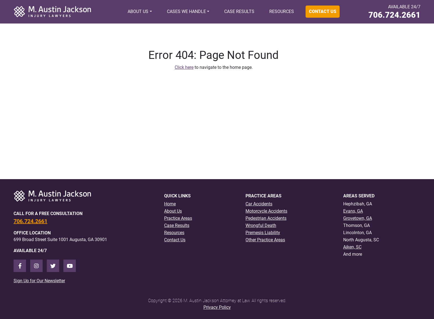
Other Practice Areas (265, 239)
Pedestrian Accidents (266, 218)
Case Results (239, 11)
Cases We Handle (186, 11)
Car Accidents (259, 203)
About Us (138, 11)
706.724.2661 (394, 15)
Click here (184, 67)
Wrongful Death (261, 225)
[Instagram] (36, 266)
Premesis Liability (263, 232)
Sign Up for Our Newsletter (39, 280)
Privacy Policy (217, 307)
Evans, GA (353, 211)
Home (170, 203)
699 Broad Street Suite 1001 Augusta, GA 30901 (60, 239)
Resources (281, 11)
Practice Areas (178, 218)
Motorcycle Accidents (266, 211)
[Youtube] (69, 266)
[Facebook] (20, 266)
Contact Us (322, 11)
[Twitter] (53, 266)
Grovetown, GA (357, 218)
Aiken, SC (352, 247)
